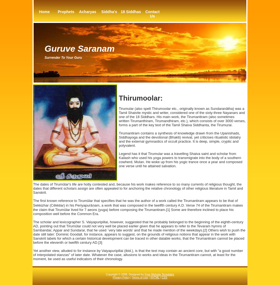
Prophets (66, 12)
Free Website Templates (159, 274)
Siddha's (109, 12)
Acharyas (87, 12)
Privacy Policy (121, 277)
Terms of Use (140, 277)
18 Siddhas (131, 12)
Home (44, 12)
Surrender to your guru (63, 58)
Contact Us (152, 14)
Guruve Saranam (80, 49)
